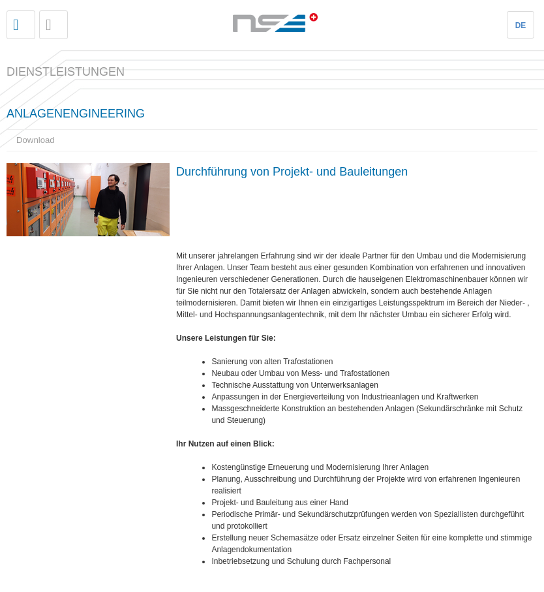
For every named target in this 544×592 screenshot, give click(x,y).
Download (35, 140)
